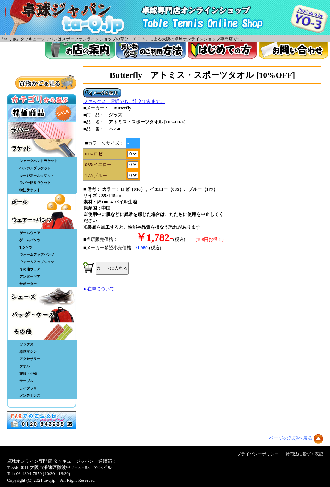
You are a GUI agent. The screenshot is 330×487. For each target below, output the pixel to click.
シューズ (41, 296)
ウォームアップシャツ (36, 262)
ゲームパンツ (29, 240)
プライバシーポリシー (258, 454)
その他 (41, 331)
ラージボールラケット (36, 175)
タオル (24, 366)
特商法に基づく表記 (304, 454)
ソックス (26, 344)
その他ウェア (29, 269)
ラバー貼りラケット (35, 183)
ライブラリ (28, 388)
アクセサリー (29, 359)
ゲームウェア (29, 233)
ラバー (41, 130)
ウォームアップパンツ (36, 255)
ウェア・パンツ (41, 220)
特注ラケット (29, 190)
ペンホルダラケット (35, 168)
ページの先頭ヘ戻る (291, 438)
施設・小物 (28, 373)
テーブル (26, 381)
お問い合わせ (293, 50)
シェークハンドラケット (38, 161)
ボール (41, 202)
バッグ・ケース (41, 314)
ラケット (41, 148)
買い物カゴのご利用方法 (151, 50)
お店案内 (80, 50)
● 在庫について (98, 288)
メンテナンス (29, 395)
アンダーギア (29, 276)
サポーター (28, 284)
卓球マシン (28, 352)
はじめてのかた (222, 50)
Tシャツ (25, 247)
